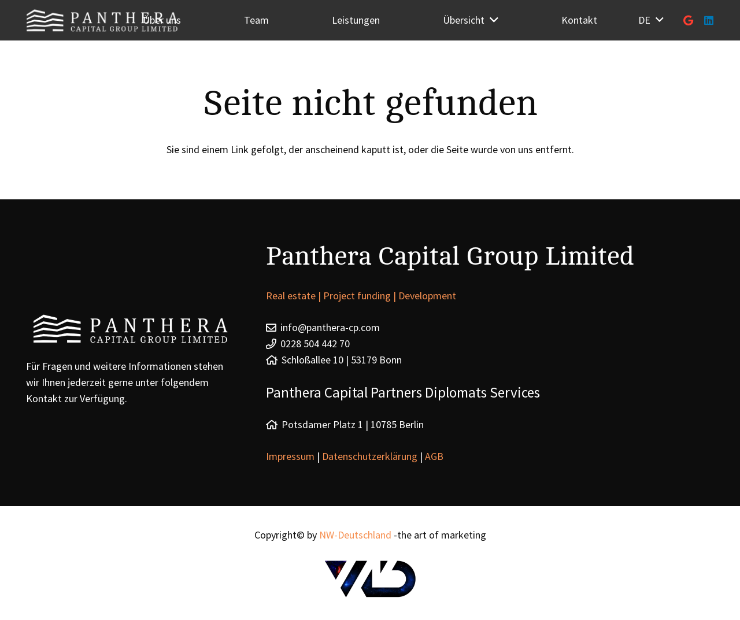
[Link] (370, 579)
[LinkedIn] (708, 20)
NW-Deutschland (355, 534)
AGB (434, 456)
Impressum (291, 456)
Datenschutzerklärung (369, 456)
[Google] (688, 20)
